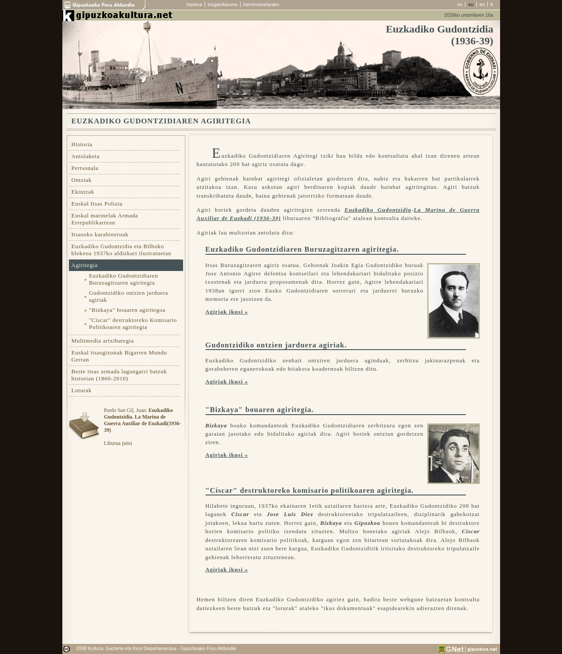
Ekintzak (83, 191)
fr (492, 4)
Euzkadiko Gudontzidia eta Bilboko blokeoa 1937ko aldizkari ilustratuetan (122, 250)
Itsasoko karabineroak (100, 234)
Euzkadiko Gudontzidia (377, 209)
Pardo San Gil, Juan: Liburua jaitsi (142, 426)
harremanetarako (261, 4)
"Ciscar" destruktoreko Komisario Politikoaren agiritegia (133, 323)
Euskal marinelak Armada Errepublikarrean (105, 219)
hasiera (194, 4)
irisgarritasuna (223, 4)
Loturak (82, 390)
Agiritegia (85, 265)
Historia (82, 144)
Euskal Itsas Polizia (97, 203)
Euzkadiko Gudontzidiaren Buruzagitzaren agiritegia (124, 279)
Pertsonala (85, 168)
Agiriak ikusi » (227, 311)
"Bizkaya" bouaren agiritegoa (127, 310)
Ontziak (82, 180)
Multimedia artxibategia (103, 340)
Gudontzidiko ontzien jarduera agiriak (128, 296)
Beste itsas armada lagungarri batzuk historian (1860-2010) (119, 375)
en (482, 4)
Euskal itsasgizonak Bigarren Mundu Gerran (119, 356)
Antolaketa (86, 156)
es (460, 4)
